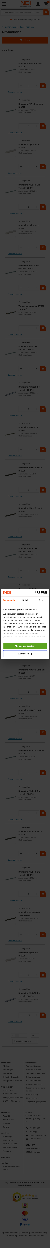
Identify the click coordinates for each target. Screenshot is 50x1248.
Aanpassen (25, 654)
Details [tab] (25, 600)
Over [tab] (41, 600)
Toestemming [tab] (9, 600)
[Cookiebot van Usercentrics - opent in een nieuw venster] (35, 592)
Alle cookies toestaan (25, 646)
